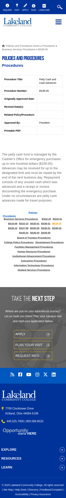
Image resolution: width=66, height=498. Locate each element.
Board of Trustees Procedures (34, 237)
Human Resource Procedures (33, 251)
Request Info (27, 356)
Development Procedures (49, 242)
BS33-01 (57, 219)
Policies (33, 212)
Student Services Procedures (34, 270)
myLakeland (20, 24)
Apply (20, 334)
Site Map (8, 489)
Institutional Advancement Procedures (33, 256)
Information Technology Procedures (34, 265)
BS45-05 (46, 232)
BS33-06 (12, 223)
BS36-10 (12, 228)
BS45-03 (24, 232)
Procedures (48, 45)
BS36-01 (46, 223)
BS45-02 (56, 228)
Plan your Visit (29, 345)
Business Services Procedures (18, 49)
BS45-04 (34, 232)
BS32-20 (46, 219)
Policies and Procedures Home (23, 45)
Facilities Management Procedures (34, 247)
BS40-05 (34, 228)
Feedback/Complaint (51, 489)
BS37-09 (24, 228)
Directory (33, 489)
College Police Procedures (19, 242)
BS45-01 (46, 228)
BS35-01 (34, 223)
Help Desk (20, 489)
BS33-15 (24, 223)
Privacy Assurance (41, 494)
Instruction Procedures (34, 260)
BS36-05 (43, 49)
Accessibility (22, 494)
